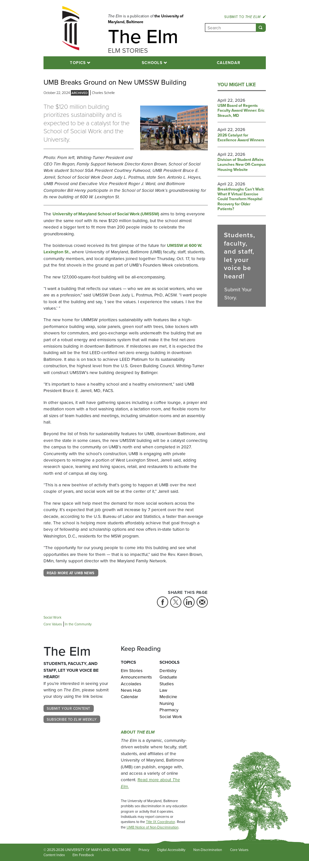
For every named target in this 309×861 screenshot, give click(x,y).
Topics (78, 63)
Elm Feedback (83, 854)
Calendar (228, 63)
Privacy (144, 849)
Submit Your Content (68, 708)
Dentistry (168, 670)
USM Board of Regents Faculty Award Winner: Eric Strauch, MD (241, 110)
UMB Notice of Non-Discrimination (153, 827)
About (138, 732)
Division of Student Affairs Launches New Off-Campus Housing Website (241, 165)
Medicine (168, 696)
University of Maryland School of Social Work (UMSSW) (106, 214)
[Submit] (261, 27)
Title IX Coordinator (160, 821)
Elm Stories (131, 670)
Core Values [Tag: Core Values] (52, 624)
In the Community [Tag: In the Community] (78, 624)
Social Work (170, 716)
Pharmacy (169, 710)
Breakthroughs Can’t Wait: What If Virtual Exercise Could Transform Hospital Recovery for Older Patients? (240, 199)
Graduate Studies (168, 680)
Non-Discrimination (207, 849)
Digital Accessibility (171, 849)
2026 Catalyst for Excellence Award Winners (240, 138)
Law (163, 690)
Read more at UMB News (70, 573)
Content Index (54, 854)
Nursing (166, 703)
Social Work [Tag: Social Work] (52, 617)
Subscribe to (72, 719)
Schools (152, 63)
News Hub (131, 690)
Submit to (245, 16)
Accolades (131, 683)
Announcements (135, 677)
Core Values (239, 849)
